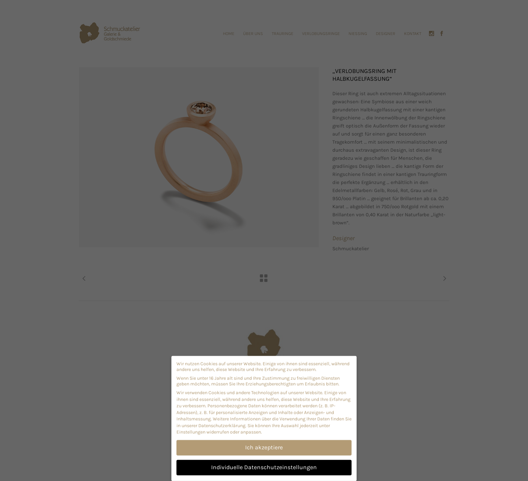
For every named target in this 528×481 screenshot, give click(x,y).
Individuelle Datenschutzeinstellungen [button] (264, 464)
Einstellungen (190, 429)
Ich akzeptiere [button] (264, 444)
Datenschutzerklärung (221, 423)
